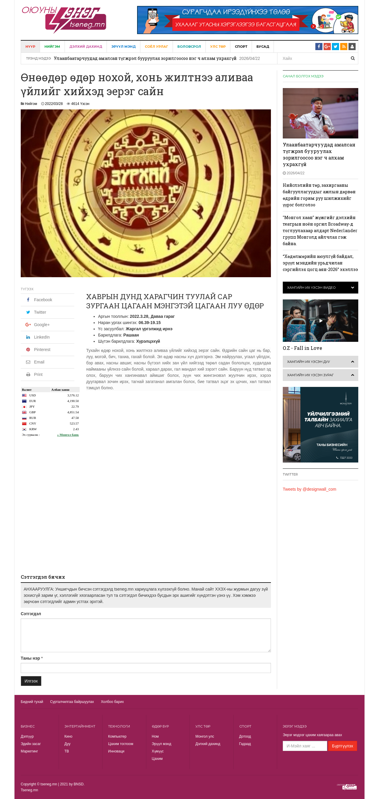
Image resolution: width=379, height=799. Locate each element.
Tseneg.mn (29, 790)
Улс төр (218, 46)
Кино (69, 736)
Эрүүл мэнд (123, 46)
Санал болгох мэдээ (303, 76)
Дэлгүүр (27, 736)
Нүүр (30, 46)
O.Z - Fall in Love (302, 348)
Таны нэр (30, 658)
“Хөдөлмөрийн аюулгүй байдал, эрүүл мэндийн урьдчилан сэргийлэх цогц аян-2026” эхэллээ (320, 262)
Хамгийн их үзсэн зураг (310, 375)
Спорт (241, 46)
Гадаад (245, 744)
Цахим (157, 759)
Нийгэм (52, 46)
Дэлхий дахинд (85, 46)
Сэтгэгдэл (31, 613)
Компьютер (117, 736)
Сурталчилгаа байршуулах (72, 702)
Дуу (67, 744)
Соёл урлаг (156, 46)
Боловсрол (189, 46)
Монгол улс (204, 736)
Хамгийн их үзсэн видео (311, 288)
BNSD (78, 784)
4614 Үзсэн (80, 104)
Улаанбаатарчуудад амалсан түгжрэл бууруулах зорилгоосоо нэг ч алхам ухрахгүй (145, 58)
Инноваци (116, 751)
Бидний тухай (32, 702)
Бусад (262, 46)
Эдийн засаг (31, 744)
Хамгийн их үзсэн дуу (308, 362)
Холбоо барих (112, 702)
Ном (155, 736)
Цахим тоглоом (120, 744)
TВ (67, 751)
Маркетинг (29, 751)
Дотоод (245, 736)
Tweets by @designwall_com (309, 489)
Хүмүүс (158, 751)
